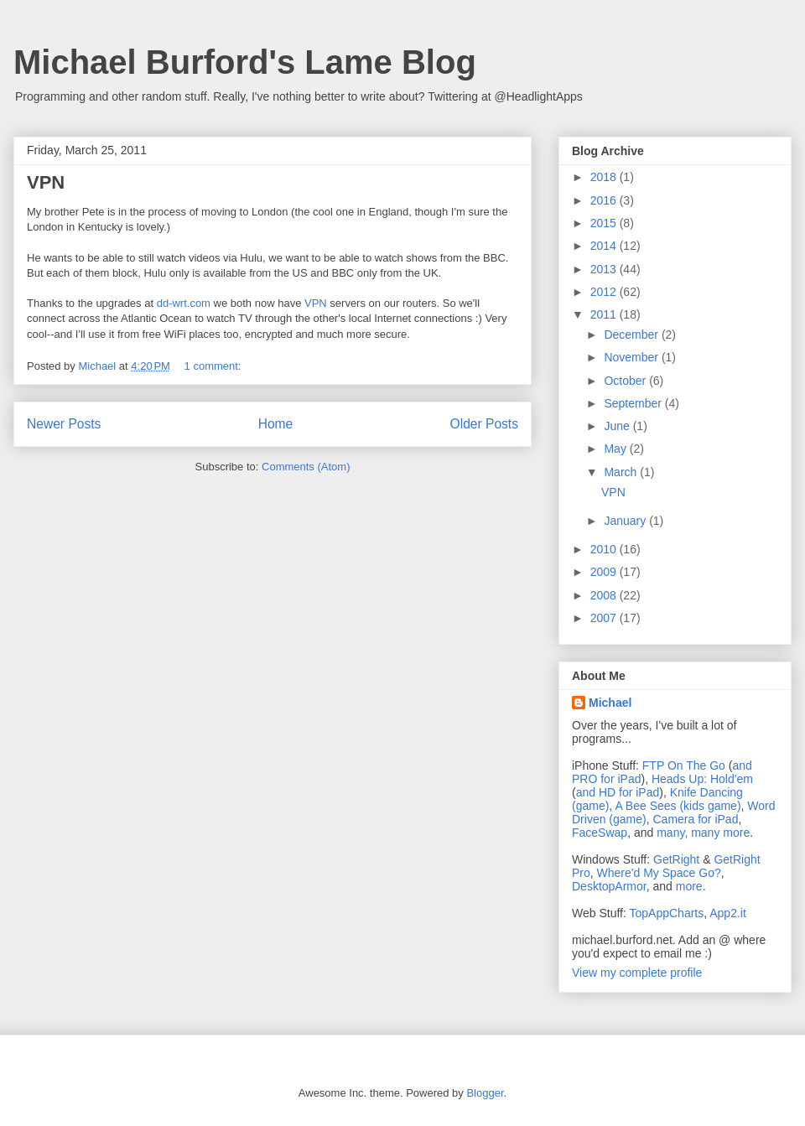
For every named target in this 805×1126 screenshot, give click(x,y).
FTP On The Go (683, 765)
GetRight (676, 859)
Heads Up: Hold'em (702, 779)
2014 (605, 245)
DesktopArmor (609, 886)
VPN (46, 182)
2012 (605, 291)
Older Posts (484, 424)
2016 (605, 200)
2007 (605, 618)
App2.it (727, 913)
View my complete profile (637, 972)
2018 (605, 177)
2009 (605, 572)
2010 (605, 549)
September (634, 403)
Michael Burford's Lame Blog (244, 62)
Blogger (484, 1093)
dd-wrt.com (183, 303)
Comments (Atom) (306, 466)
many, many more (703, 832)
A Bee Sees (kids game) (677, 805)
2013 (605, 269)
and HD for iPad (618, 792)
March (622, 472)
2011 (605, 314)
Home (275, 424)
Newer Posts (64, 424)
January (626, 520)
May (616, 448)
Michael (610, 702)
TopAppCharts (667, 913)
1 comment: (214, 366)
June (618, 426)
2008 (605, 595)
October (626, 380)
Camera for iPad (695, 819)
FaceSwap (599, 832)
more (689, 886)
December (632, 334)
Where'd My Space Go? (659, 873)
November (632, 357)
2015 (605, 223)
